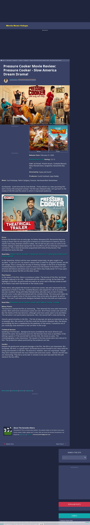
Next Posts (61, 444)
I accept (41, 524)
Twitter (29, 434)
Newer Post (8, 444)
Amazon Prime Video (66, 520)
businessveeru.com (36, 159)
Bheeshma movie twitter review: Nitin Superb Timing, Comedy (34, 302)
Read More (23, 434)
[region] (45, 11)
